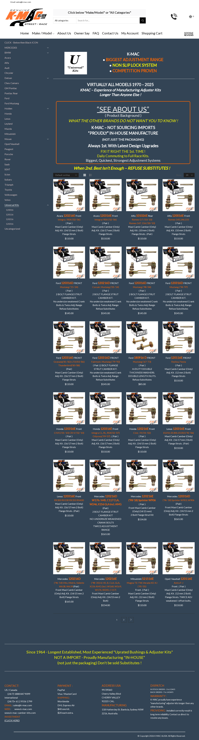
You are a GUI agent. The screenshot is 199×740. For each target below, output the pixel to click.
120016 (9, 210)
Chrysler (9, 72)
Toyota (8, 189)
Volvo (8, 199)
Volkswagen (11, 194)
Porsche (9, 154)
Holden (8, 108)
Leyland (8, 123)
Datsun (8, 77)
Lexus (7, 118)
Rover (8, 159)
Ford (7, 98)
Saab (7, 164)
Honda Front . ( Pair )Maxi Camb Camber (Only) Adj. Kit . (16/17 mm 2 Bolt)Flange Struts (106, 437)
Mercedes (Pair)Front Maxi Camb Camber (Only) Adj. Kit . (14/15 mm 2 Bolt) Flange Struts (178, 505)
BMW (8, 52)
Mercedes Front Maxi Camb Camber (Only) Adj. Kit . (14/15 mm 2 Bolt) (105, 589)
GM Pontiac (11, 88)
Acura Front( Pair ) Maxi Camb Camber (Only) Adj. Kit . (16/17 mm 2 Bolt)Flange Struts (106, 224)
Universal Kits (12, 204)
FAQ (96, 33)
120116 (9, 214)
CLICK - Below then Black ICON (21, 42)
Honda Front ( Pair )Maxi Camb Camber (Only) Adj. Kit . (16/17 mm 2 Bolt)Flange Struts (69, 437)
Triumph (9, 184)
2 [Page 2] (123, 620)
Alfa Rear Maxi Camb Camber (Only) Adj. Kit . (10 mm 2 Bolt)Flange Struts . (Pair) (142, 224)
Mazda (8, 128)
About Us (64, 33)
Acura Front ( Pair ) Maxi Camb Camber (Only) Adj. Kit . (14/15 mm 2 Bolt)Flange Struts (69, 224)
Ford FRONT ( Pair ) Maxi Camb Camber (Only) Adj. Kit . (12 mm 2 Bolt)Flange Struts (179, 366)
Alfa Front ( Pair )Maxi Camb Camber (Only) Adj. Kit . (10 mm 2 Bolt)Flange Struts (179, 224)
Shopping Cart (152, 33)
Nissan (8, 139)
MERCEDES (11, 47)
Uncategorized (12, 228)
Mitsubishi (10, 133)
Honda (8, 113)
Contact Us (110, 33)
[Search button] (143, 20)
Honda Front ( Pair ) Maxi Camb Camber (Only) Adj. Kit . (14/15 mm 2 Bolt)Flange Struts (142, 437)
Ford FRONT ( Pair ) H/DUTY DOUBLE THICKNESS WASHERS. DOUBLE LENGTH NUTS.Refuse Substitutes (142, 368)
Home (24, 33)
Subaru (8, 179)
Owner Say (82, 33)
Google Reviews (188, 34)
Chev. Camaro (12, 83)
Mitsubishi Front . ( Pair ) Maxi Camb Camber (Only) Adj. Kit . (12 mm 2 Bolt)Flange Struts (142, 589)
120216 (9, 219)
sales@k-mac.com (23, 2)
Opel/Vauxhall (12, 143)
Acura (8, 57)
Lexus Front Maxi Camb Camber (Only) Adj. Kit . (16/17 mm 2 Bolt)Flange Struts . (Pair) (178, 436)
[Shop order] (66, 175)
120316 (9, 224)
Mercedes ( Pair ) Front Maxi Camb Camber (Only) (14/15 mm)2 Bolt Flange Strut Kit (142, 505)
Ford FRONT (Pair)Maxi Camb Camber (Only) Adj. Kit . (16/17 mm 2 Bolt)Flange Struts (69, 368)
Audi (7, 67)
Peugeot (9, 149)
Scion (7, 174)
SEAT (7, 169)
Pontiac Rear (11, 93)
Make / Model (43, 33)
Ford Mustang (12, 103)
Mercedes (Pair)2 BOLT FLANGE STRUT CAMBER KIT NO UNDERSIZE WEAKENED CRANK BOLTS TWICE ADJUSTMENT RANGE (105, 512)
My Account (130, 33)
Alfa (7, 62)
